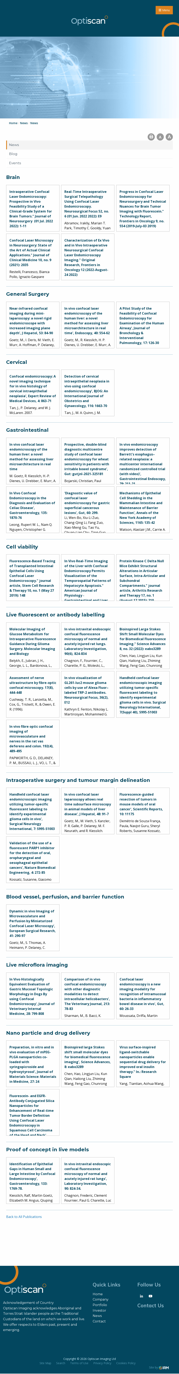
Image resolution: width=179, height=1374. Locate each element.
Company (100, 1300)
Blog (13, 154)
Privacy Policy (102, 1363)
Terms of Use (79, 1363)
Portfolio (100, 1305)
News (14, 145)
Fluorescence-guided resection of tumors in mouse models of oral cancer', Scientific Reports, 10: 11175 (141, 805)
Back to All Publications (24, 1217)
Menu (164, 10)
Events (15, 163)
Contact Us (150, 1306)
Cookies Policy (126, 1363)
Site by (159, 1368)
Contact (99, 1322)
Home (98, 1294)
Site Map (45, 1363)
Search (60, 1363)
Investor (99, 1311)
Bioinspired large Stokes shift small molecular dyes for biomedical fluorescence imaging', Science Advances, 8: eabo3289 (87, 1057)
